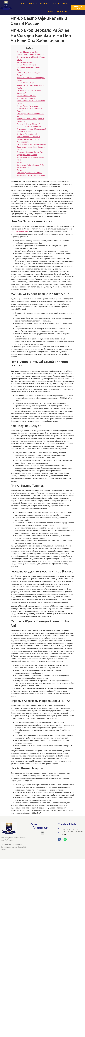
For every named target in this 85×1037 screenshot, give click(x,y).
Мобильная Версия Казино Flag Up (30, 55)
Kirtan (56, 4)
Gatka (64, 4)
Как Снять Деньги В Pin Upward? (29, 173)
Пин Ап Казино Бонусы (26, 83)
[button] (42, 833)
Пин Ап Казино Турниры (26, 65)
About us (33, 4)
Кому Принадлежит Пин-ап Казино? (31, 175)
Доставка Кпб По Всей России (29, 126)
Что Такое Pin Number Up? (27, 134)
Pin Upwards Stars (23, 168)
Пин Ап (19, 170)
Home (23, 4)
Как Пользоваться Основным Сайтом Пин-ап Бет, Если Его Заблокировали (28, 139)
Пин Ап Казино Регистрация (28, 106)
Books (51, 11)
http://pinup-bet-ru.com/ (19, 231)
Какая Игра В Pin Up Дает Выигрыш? (31, 144)
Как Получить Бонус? (25, 62)
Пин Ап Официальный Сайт (27, 52)
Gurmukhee (45, 4)
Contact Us (62, 11)
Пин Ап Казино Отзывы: (26, 96)
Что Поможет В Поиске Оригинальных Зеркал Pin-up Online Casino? (31, 100)
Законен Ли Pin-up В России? (28, 124)
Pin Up (19, 162)
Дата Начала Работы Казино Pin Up (30, 165)
